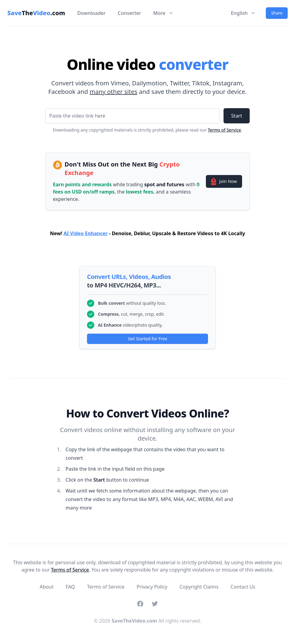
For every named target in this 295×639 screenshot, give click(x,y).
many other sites (113, 92)
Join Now (224, 181)
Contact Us (243, 586)
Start (236, 115)
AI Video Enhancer (86, 233)
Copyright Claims (198, 586)
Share (277, 13)
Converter (129, 13)
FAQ (70, 586)
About (47, 586)
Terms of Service (224, 130)
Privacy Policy (152, 586)
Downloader (91, 13)
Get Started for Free (147, 339)
